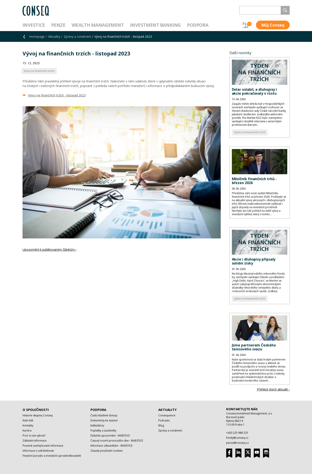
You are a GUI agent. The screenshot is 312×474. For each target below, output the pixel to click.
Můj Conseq (272, 25)
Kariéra (27, 430)
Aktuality (54, 36)
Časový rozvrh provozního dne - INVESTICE (116, 440)
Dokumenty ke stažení (104, 420)
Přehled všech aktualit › (273, 389)
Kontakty (28, 425)
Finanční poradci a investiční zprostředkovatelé (52, 456)
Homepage (37, 36)
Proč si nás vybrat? (34, 435)
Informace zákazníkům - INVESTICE (111, 445)
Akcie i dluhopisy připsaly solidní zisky (254, 261)
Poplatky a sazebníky (103, 430)
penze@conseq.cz (237, 443)
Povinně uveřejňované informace (43, 445)
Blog (161, 425)
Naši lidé (28, 420)
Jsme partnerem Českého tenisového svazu (254, 347)
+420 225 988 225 (237, 433)
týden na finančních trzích (249, 132)
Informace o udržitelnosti (38, 451)
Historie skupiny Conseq (38, 415)
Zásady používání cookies (106, 451)
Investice (34, 25)
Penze (58, 25)
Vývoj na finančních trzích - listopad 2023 (57, 95)
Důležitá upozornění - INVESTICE (110, 435)
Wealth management (98, 25)
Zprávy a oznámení (77, 36)
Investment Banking (155, 25)
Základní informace (35, 440)
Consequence (166, 415)
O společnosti (36, 409)
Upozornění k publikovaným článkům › (49, 249)
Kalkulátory (97, 425)
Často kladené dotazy (103, 415)
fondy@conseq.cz (237, 438)
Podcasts (164, 420)
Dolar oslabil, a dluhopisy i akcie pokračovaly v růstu (254, 91)
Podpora (197, 25)
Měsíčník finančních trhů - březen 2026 (254, 180)
